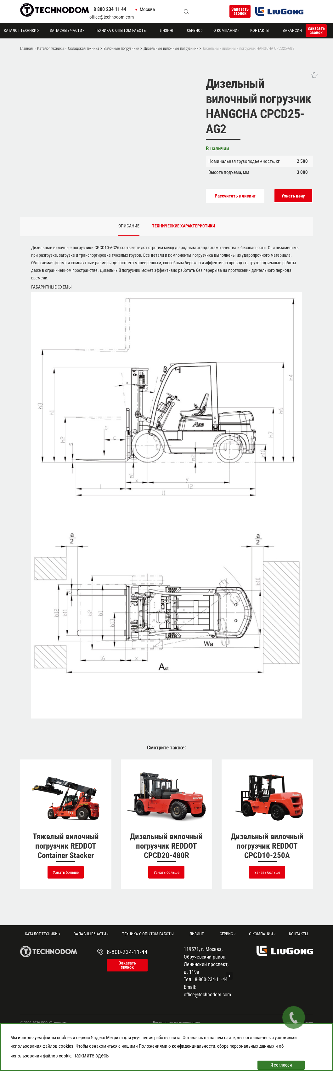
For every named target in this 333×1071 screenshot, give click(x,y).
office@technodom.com (111, 17)
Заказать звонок (240, 11)
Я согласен (281, 1065)
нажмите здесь (91, 1055)
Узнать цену (293, 196)
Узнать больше (66, 872)
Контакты (259, 30)
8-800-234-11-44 (127, 952)
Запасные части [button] (66, 30)
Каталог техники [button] (20, 30)
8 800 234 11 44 (109, 9)
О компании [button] (225, 30)
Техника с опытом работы (121, 30)
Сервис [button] (193, 30)
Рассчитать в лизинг (235, 196)
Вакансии (292, 30)
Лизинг (167, 30)
